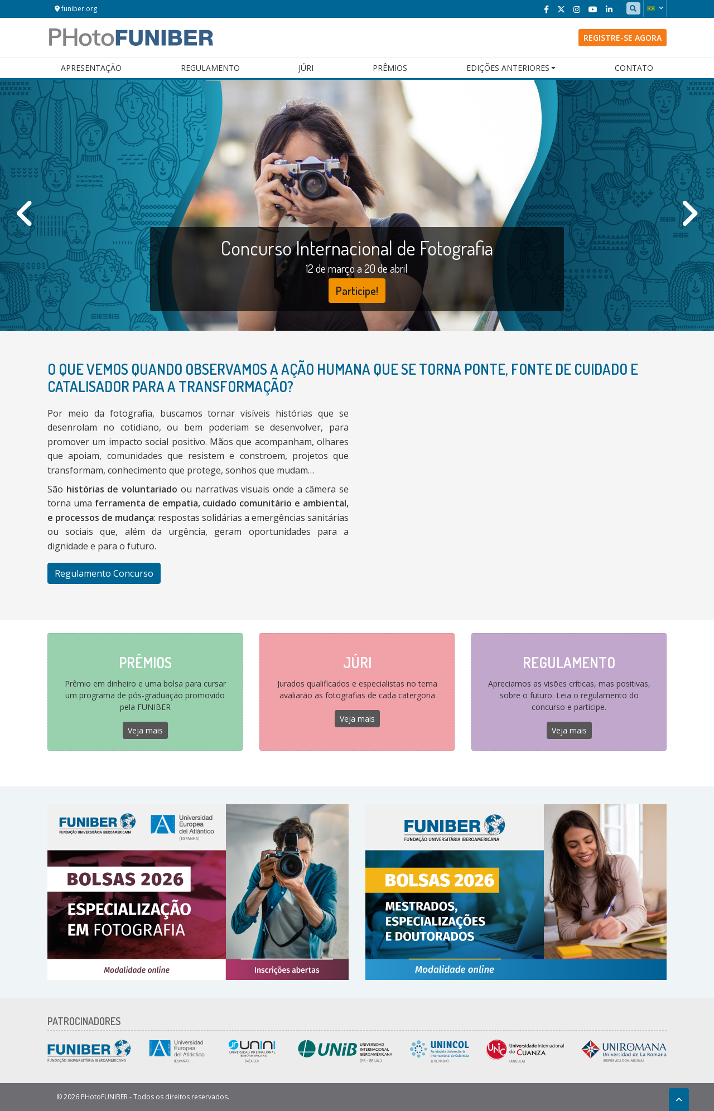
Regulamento (210, 67)
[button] (655, 8)
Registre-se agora (622, 37)
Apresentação (91, 67)
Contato (634, 67)
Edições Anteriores (507, 67)
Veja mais (145, 730)
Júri (305, 67)
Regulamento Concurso (104, 573)
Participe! (357, 290)
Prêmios (390, 67)
